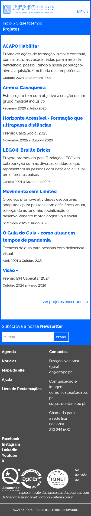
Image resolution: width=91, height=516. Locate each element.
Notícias (9, 361)
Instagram (11, 444)
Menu (82, 12)
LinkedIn (9, 450)
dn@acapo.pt (60, 372)
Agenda (9, 352)
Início (7, 23)
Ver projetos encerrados (63, 302)
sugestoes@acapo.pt (67, 403)
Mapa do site (13, 370)
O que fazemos (29, 23)
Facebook (10, 439)
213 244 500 (59, 429)
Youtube (9, 455)
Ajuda (7, 379)
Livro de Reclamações (22, 389)
